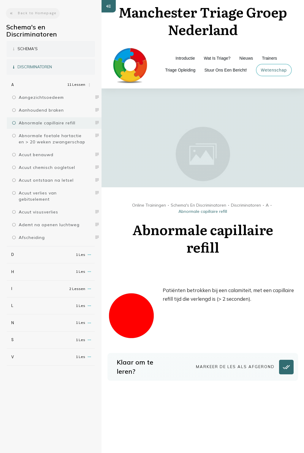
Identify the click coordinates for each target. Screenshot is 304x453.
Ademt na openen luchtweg (49, 224)
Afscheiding (32, 237)
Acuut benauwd (36, 154)
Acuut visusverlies (38, 212)
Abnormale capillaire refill (47, 123)
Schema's (28, 48)
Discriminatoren (35, 66)
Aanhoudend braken (41, 110)
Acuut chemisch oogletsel (47, 167)
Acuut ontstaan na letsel (46, 180)
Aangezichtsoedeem (41, 97)
